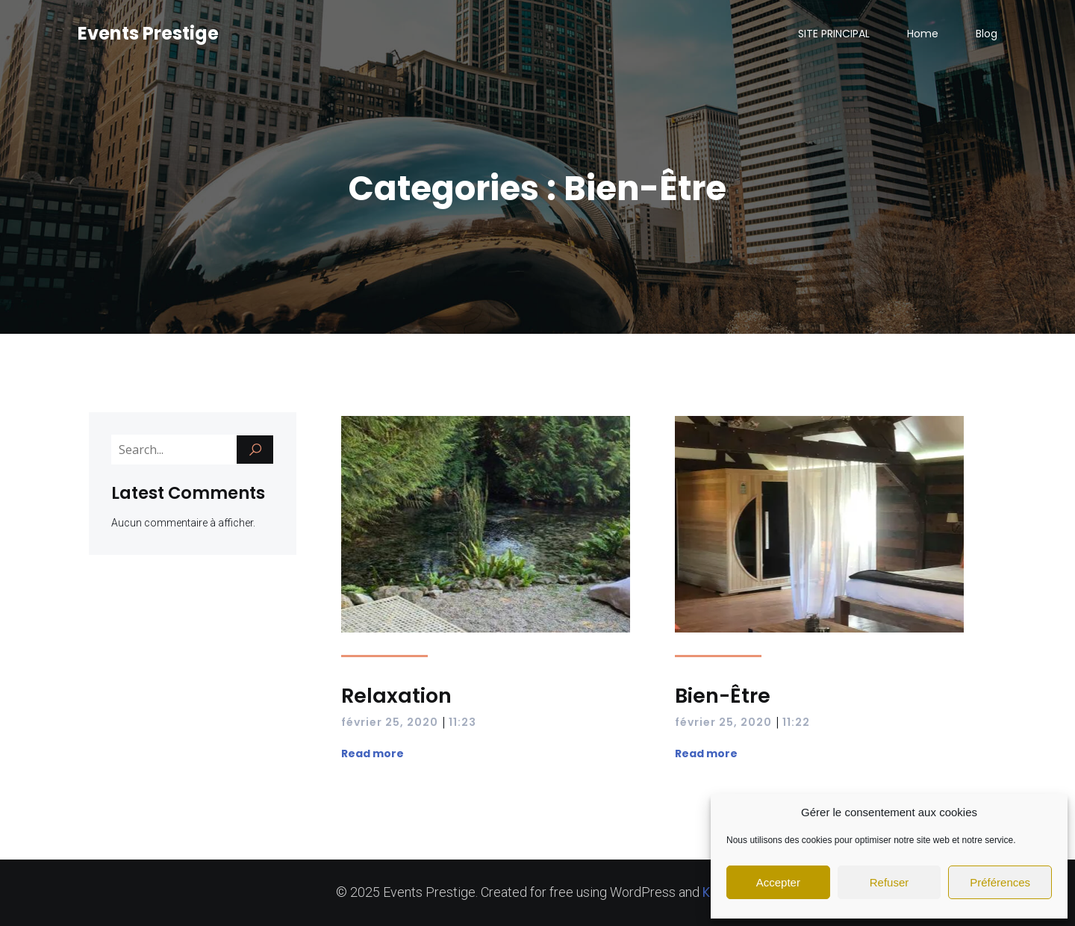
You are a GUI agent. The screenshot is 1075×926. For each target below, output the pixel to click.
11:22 (796, 722)
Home (922, 33)
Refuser (889, 882)
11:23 (462, 722)
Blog (986, 33)
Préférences (1000, 882)
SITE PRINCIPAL (834, 33)
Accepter (778, 882)
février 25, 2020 (389, 722)
